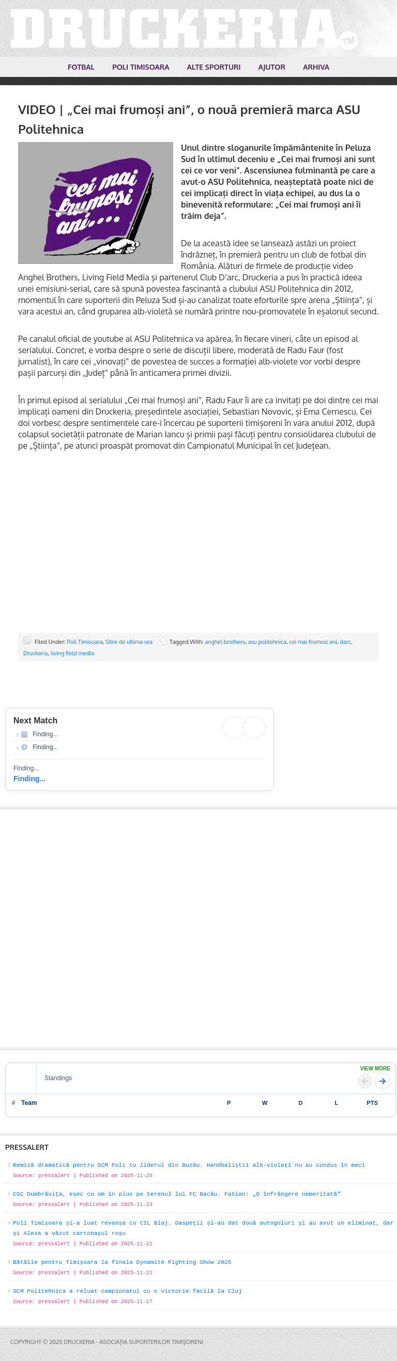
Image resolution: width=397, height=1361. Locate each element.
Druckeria (35, 653)
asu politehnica (267, 641)
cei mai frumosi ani (313, 641)
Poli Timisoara (85, 641)
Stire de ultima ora (128, 641)
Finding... (29, 778)
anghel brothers (225, 641)
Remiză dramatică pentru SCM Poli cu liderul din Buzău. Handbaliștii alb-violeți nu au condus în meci (189, 1165)
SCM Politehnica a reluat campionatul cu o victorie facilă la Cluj (127, 1291)
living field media (72, 653)
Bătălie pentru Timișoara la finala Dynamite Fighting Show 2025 (122, 1262)
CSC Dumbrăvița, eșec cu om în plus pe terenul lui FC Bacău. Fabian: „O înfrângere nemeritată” (177, 1194)
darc (346, 641)
